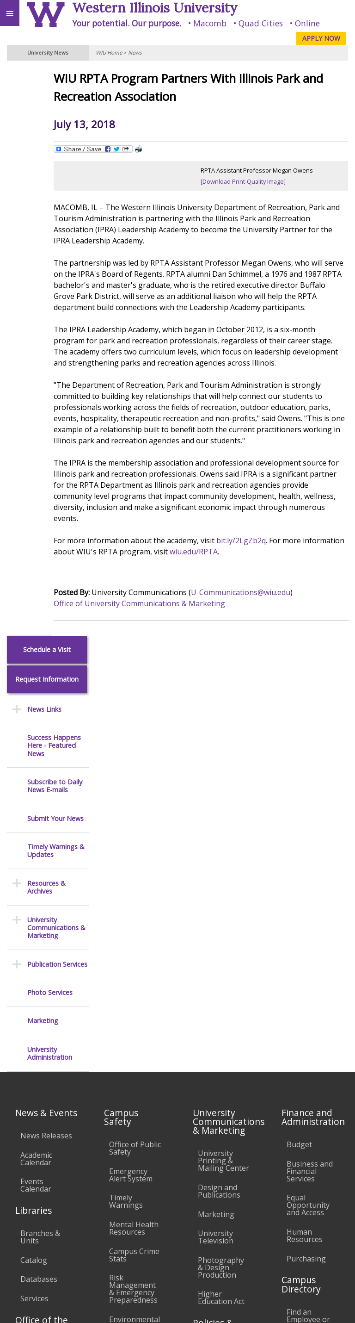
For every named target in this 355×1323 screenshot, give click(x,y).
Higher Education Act (221, 895)
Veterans (188, 1222)
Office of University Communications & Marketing (181, 637)
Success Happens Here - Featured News (54, 174)
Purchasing (306, 856)
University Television (215, 834)
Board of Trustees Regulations (218, 986)
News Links (44, 137)
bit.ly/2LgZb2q (283, 574)
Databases (38, 876)
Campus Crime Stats (134, 852)
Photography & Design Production (221, 864)
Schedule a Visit (47, 78)
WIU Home (109, 52)
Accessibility (26, 1222)
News (134, 52)
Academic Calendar (36, 755)
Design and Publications (219, 788)
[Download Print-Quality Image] (264, 181)
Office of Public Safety (135, 745)
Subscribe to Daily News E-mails (54, 214)
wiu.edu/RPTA (279, 585)
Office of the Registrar (41, 921)
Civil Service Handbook (218, 1077)
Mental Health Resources (134, 825)
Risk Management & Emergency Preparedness (133, 886)
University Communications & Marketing (56, 356)
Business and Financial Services (310, 768)
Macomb (209, 23)
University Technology (129, 1109)
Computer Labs (126, 996)
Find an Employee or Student (308, 916)
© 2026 (215, 1307)
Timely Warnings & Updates (56, 279)
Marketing (42, 449)
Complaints (217, 1134)
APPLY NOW (321, 38)
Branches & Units (40, 834)
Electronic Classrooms (129, 1022)
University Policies (215, 955)
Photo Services (50, 421)
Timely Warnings (126, 798)
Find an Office (310, 943)
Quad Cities (261, 23)
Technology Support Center (129, 1079)
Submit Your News (55, 246)
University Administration (49, 482)
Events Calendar (35, 782)
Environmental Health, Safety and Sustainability (134, 928)
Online (307, 23)
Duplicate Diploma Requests (36, 982)
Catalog (33, 857)
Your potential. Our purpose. (126, 23)
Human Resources (305, 833)
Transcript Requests (38, 953)
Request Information (47, 108)
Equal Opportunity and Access (308, 802)
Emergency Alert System (131, 772)
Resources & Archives (46, 316)
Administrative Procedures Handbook (223, 1046)
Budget (299, 742)
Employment (80, 1222)
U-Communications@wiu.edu (282, 626)
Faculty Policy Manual (221, 1016)
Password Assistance (127, 1049)
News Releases (46, 733)
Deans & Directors (303, 966)
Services (34, 896)
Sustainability (137, 1222)
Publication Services (57, 392)
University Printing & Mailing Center (223, 757)
